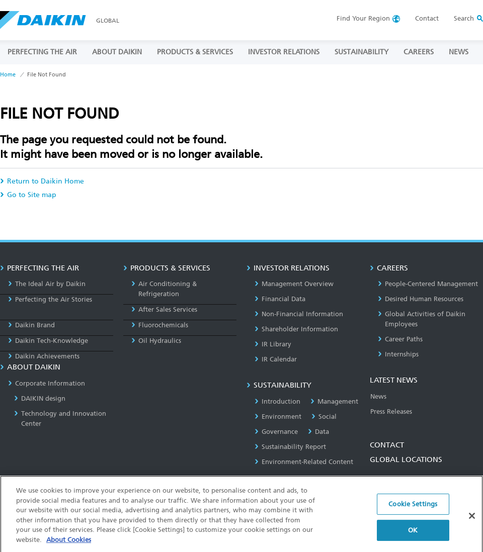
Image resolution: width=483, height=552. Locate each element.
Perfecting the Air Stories (50, 299)
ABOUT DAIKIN (117, 52)
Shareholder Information (296, 329)
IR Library (273, 344)
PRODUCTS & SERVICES (195, 52)
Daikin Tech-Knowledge (48, 340)
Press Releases (391, 411)
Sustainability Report (290, 446)
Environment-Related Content (304, 462)
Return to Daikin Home (42, 181)
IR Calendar (276, 359)
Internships (398, 354)
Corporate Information (46, 383)
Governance (276, 431)
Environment (278, 416)
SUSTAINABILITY (361, 52)
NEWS (458, 52)
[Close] (472, 522)
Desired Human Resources (420, 299)
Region (363, 18)
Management (334, 401)
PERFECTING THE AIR (42, 52)
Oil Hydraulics (156, 340)
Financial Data (280, 299)
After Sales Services (164, 309)
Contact (427, 18)
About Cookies (68, 545)
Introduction (277, 401)
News (378, 396)
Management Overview (294, 284)
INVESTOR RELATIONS (283, 52)
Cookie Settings (412, 510)
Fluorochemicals (159, 325)
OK (413, 535)
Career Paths (400, 339)
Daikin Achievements (43, 356)
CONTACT (387, 444)
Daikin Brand (31, 325)
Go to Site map (28, 195)
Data (318, 431)
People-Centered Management (428, 284)
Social (324, 416)
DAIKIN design (39, 398)
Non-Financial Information (299, 314)
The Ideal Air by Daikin (47, 284)
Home (8, 74)
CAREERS (419, 52)
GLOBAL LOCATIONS (406, 459)
